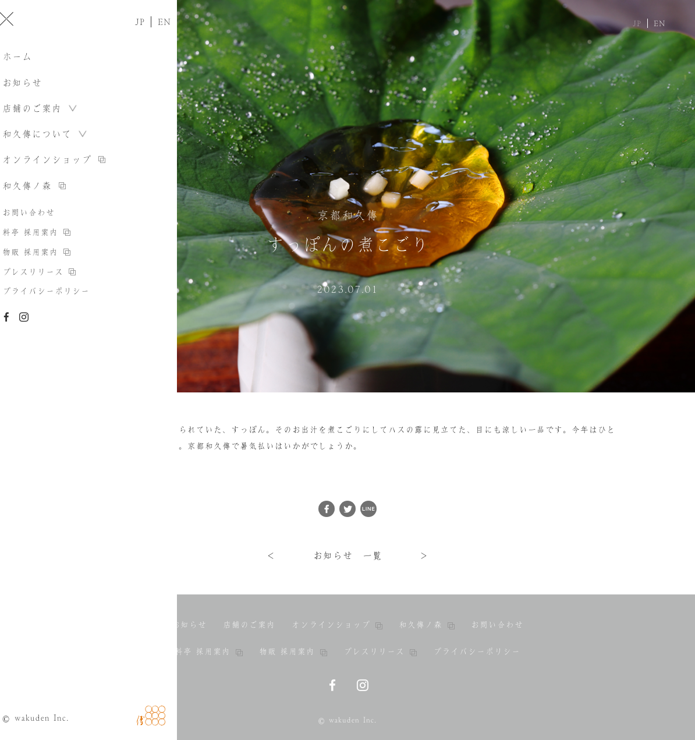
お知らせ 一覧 (347, 555)
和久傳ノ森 (427, 625)
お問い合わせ (497, 625)
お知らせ (189, 625)
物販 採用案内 (293, 651)
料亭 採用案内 (209, 651)
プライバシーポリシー (476, 651)
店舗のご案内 (249, 625)
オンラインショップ (337, 625)
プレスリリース (380, 651)
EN (660, 23)
